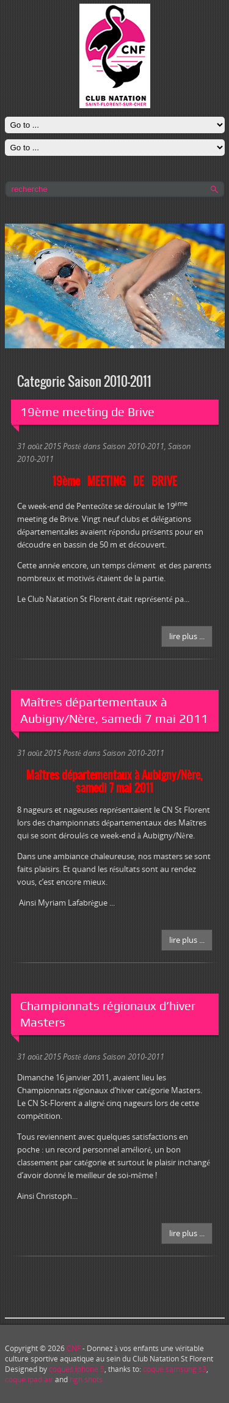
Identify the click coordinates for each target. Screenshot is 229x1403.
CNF (74, 1348)
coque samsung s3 (174, 1369)
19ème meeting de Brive (87, 412)
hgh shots (86, 1379)
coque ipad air (29, 1379)
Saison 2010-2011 (133, 446)
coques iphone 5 (76, 1369)
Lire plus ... (187, 636)
